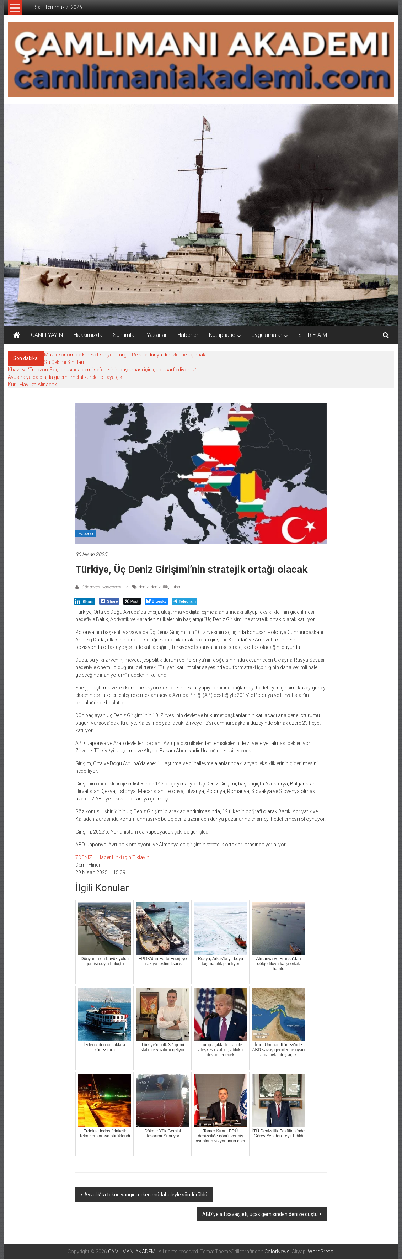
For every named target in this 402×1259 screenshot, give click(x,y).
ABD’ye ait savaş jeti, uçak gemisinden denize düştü (260, 1214)
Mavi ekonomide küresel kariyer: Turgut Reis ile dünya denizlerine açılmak (124, 355)
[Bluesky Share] (156, 601)
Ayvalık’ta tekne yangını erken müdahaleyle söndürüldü (145, 1194)
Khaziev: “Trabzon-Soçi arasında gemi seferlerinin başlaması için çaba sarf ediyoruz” (102, 369)
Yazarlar (157, 335)
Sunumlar (124, 335)
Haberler (187, 335)
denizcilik (159, 586)
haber (175, 586)
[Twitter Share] (132, 601)
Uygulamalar (266, 335)
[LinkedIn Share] (84, 601)
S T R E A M (312, 335)
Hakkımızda (88, 335)
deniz (144, 586)
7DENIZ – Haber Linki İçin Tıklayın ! (113, 857)
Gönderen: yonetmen (101, 586)
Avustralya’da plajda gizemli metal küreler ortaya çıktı (66, 377)
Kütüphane (222, 335)
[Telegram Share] (184, 601)
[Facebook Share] (109, 601)
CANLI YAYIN (47, 335)
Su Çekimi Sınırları (64, 362)
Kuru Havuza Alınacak (32, 384)
